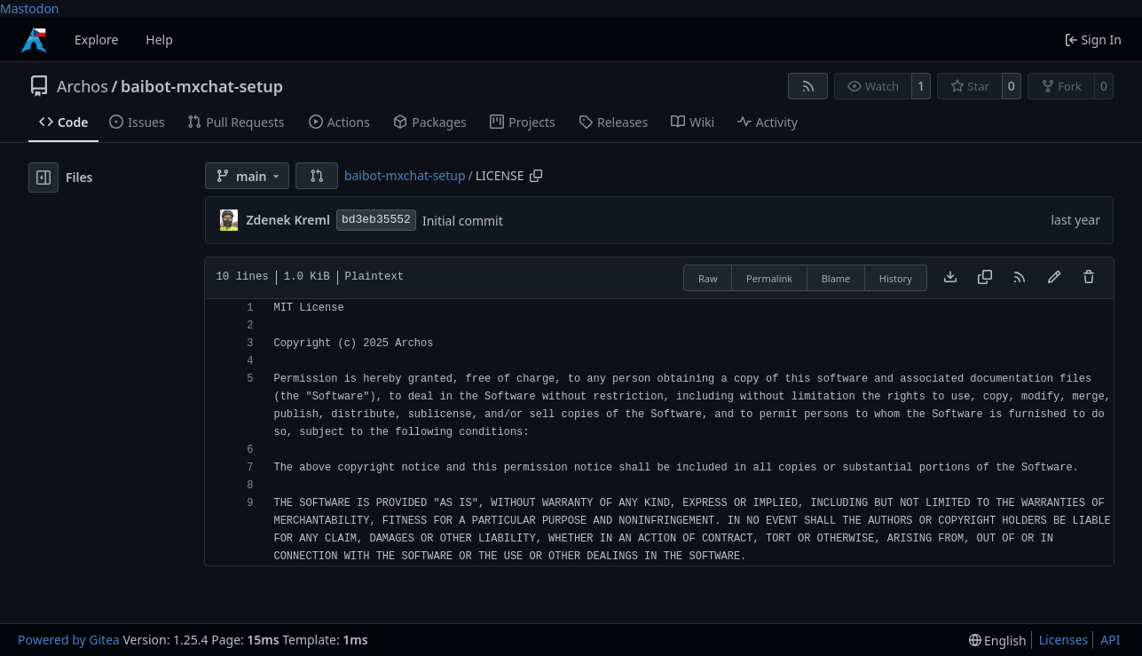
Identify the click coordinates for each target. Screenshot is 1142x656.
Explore (96, 39)
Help (159, 39)
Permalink (769, 278)
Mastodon (29, 8)
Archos (82, 86)
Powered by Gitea (69, 639)
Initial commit (462, 220)
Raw (708, 278)
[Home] (34, 40)
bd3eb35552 (376, 219)
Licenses (1064, 639)
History (895, 278)
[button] (316, 175)
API (1110, 639)
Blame (836, 278)
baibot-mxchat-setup (202, 86)
